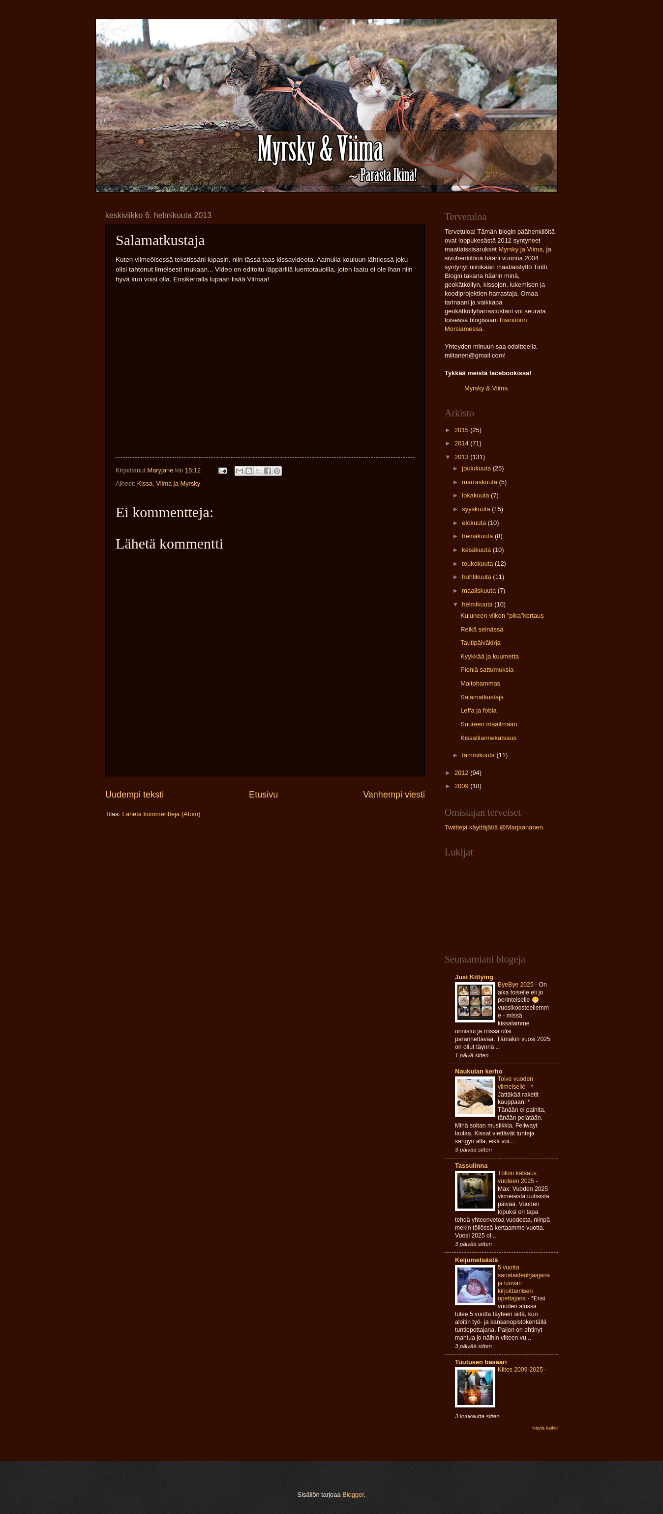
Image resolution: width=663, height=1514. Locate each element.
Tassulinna (471, 1165)
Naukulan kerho (479, 1071)
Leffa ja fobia (478, 710)
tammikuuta (479, 755)
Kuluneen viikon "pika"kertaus (501, 615)
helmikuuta (478, 604)
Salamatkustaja (482, 697)
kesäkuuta (477, 549)
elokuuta (474, 522)
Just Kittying (474, 977)
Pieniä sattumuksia (486, 669)
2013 (462, 457)
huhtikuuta (477, 576)
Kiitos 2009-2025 (521, 1369)
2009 (462, 786)
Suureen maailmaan (488, 724)
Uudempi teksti (134, 794)
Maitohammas (480, 683)
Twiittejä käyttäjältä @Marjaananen (494, 827)
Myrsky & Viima (486, 388)
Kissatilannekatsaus (488, 738)
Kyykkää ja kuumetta (489, 656)
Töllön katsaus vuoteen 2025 (517, 1177)
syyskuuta (477, 509)
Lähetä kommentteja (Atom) (161, 814)
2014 (462, 443)
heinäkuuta (478, 536)
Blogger (353, 1494)
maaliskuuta (479, 590)
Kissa (144, 483)
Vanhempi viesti (394, 794)
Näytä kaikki (545, 1428)
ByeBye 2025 (516, 984)
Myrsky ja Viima (520, 249)
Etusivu (263, 794)
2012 (462, 772)
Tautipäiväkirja (480, 642)
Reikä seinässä (481, 629)
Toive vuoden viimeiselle (515, 1082)
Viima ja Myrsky (178, 483)
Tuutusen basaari (481, 1362)
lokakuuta (476, 495)
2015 (462, 430)
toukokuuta (478, 563)
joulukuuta (477, 468)
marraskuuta (480, 482)
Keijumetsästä (476, 1260)
